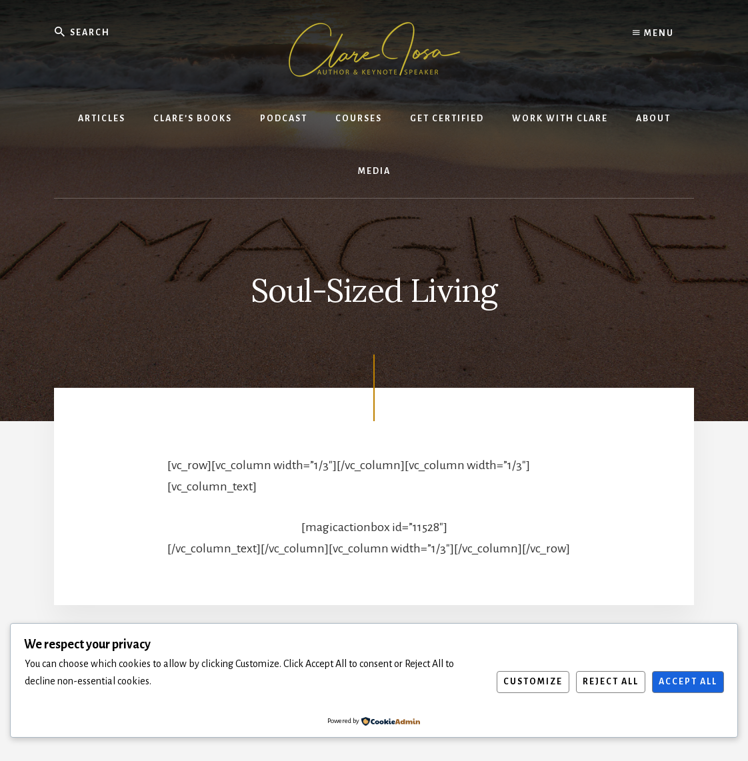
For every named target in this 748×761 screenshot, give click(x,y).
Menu (653, 33)
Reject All (611, 681)
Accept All (688, 681)
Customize (533, 681)
